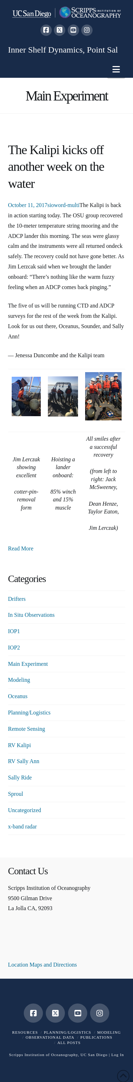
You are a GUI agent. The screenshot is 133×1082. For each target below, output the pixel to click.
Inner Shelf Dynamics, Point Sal (63, 49)
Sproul (15, 794)
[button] (116, 69)
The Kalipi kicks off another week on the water (56, 166)
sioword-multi (63, 205)
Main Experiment (28, 664)
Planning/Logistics (29, 712)
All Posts (69, 1042)
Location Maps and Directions (42, 965)
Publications (96, 1037)
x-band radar (22, 826)
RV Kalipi (19, 745)
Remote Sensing (26, 729)
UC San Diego (94, 1055)
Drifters (17, 599)
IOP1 (14, 631)
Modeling (19, 680)
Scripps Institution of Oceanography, (44, 1055)
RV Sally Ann (23, 761)
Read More (21, 548)
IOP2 (14, 648)
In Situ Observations (31, 615)
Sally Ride (20, 777)
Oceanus (18, 696)
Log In (117, 1055)
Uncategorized (24, 810)
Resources (25, 1032)
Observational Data (50, 1037)
